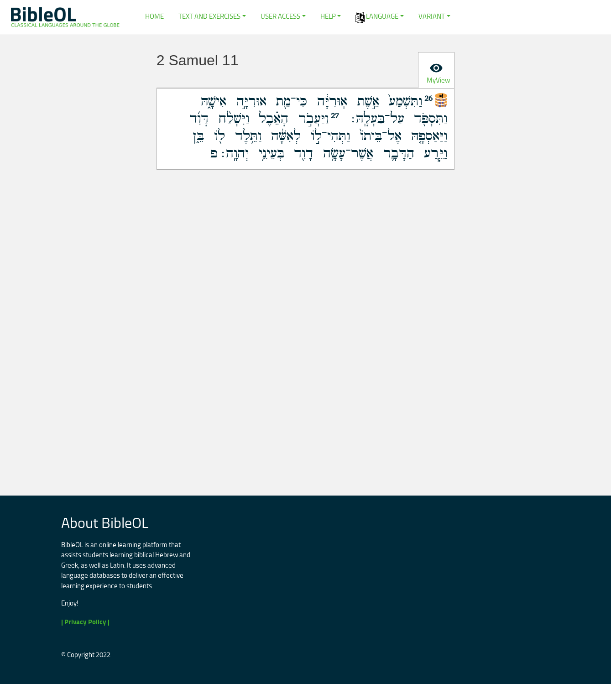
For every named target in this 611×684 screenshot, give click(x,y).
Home (154, 16)
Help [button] (328, 16)
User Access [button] (280, 16)
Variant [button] (431, 16)
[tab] (436, 70)
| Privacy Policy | (85, 621)
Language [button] (376, 17)
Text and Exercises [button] (209, 16)
